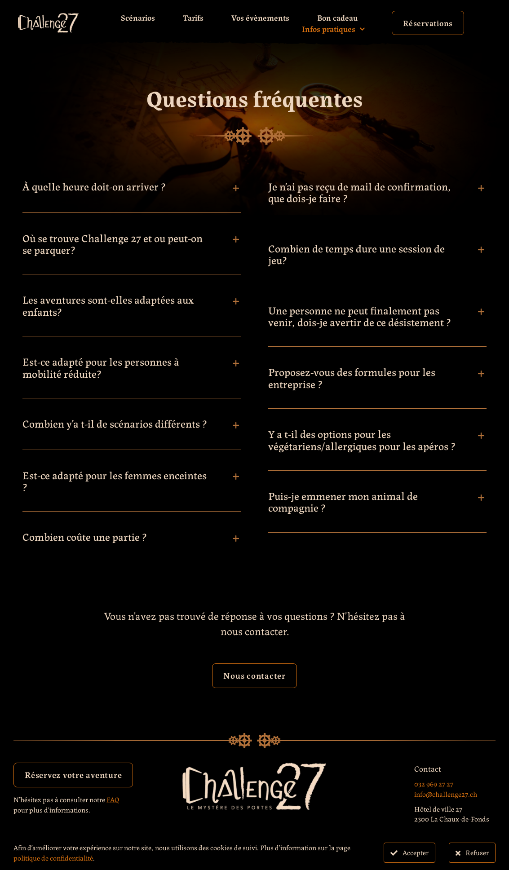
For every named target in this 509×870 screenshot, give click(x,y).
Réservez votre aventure (73, 774)
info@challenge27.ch (445, 794)
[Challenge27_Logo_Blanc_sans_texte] (48, 17)
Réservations (428, 22)
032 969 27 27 (433, 783)
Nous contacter (254, 675)
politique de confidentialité (53, 857)
